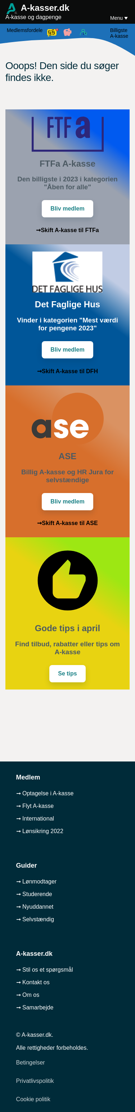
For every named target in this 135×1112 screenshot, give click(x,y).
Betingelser (30, 1062)
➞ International (35, 818)
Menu (117, 18)
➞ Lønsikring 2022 (39, 831)
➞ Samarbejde (35, 1007)
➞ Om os (28, 995)
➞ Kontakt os (33, 982)
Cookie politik (33, 1099)
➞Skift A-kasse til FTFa (67, 230)
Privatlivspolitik (35, 1081)
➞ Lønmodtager (36, 881)
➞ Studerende (34, 894)
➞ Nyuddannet (35, 907)
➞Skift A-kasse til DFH (67, 371)
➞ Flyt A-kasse (35, 806)
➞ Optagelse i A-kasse (45, 793)
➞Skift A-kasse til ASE (67, 523)
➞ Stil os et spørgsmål (44, 970)
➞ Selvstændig (35, 919)
